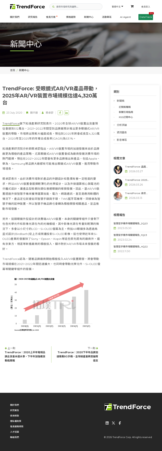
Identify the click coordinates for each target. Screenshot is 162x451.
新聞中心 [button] (88, 17)
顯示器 (34, 112)
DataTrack (146, 16)
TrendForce (11, 123)
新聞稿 (120, 100)
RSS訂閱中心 (126, 117)
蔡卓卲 (49, 112)
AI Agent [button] (125, 17)
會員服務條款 (16, 426)
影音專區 (122, 139)
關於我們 (14, 17)
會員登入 (145, 6)
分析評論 (122, 125)
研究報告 (32, 17)
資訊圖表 (122, 132)
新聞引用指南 (126, 112)
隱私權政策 (15, 421)
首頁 (12, 70)
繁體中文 (117, 6)
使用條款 (14, 415)
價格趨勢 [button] (71, 17)
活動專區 (107, 17)
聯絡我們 (14, 437)
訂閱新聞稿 (125, 107)
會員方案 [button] (51, 17)
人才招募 (14, 431)
